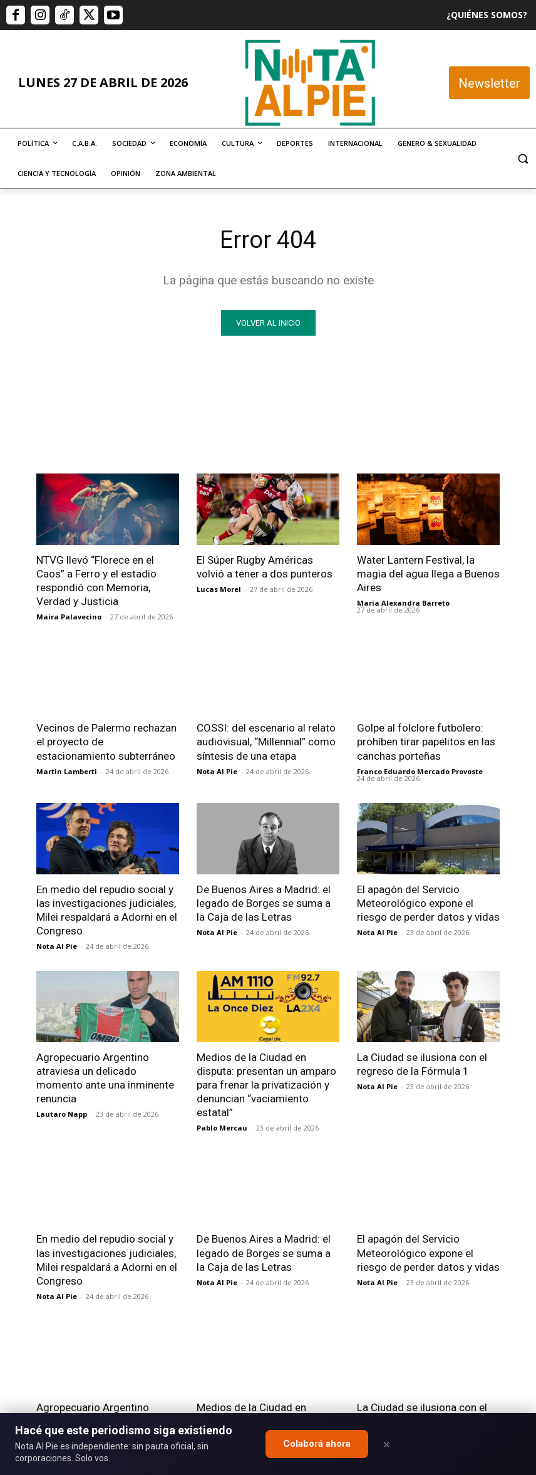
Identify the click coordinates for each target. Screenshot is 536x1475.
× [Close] (386, 1444)
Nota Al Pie (217, 771)
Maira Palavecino (68, 616)
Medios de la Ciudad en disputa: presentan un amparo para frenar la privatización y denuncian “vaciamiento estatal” (266, 1085)
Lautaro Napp (61, 1114)
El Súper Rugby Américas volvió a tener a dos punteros (264, 567)
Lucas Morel (219, 589)
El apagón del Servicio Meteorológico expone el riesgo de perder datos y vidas (428, 903)
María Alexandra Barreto (403, 603)
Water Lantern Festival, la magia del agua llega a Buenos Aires (428, 574)
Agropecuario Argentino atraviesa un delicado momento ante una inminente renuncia (105, 1078)
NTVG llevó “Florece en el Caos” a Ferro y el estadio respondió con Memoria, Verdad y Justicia (96, 581)
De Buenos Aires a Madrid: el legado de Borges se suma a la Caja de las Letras (264, 903)
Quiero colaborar (473, 1252)
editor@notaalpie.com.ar (254, 1410)
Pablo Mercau (222, 1127)
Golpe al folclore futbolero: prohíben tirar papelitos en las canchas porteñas (426, 742)
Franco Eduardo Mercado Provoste (420, 771)
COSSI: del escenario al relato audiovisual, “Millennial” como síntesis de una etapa (266, 742)
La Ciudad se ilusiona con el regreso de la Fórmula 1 (422, 1064)
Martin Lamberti (66, 771)
